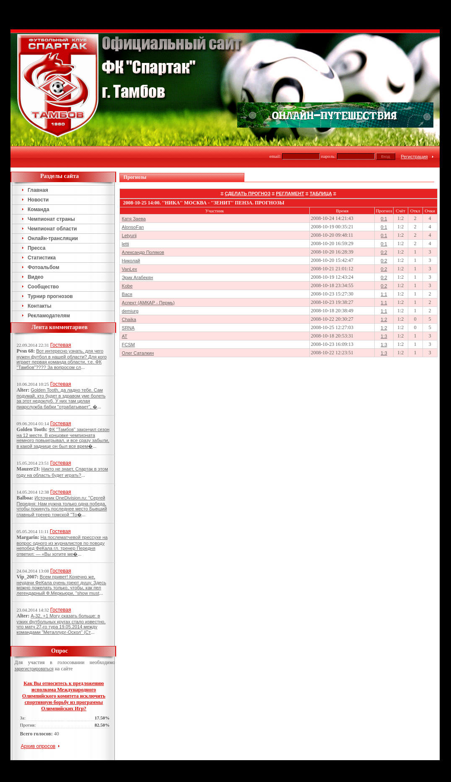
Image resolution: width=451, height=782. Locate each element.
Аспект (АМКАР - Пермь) (148, 302)
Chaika (129, 319)
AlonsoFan (133, 227)
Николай (131, 260)
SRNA (128, 327)
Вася (127, 294)
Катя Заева (134, 218)
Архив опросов (38, 746)
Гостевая (60, 345)
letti (125, 243)
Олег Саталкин (138, 353)
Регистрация (414, 156)
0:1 (384, 218)
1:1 (384, 294)
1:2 (384, 319)
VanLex (129, 269)
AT (124, 336)
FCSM (128, 344)
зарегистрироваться (34, 669)
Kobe (127, 285)
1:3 (384, 336)
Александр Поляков (143, 252)
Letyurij (129, 235)
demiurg (130, 311)
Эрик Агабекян (137, 277)
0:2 (384, 252)
